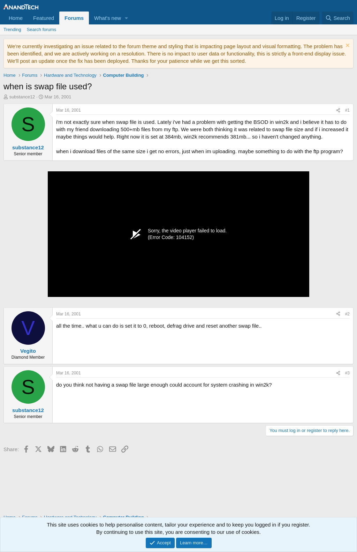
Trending (12, 29)
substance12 (22, 96)
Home (16, 18)
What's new (107, 18)
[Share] (338, 110)
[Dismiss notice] (347, 46)
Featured (43, 18)
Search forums (41, 29)
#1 (347, 110)
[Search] (338, 18)
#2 (347, 314)
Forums (74, 18)
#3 (347, 373)
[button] (126, 18)
